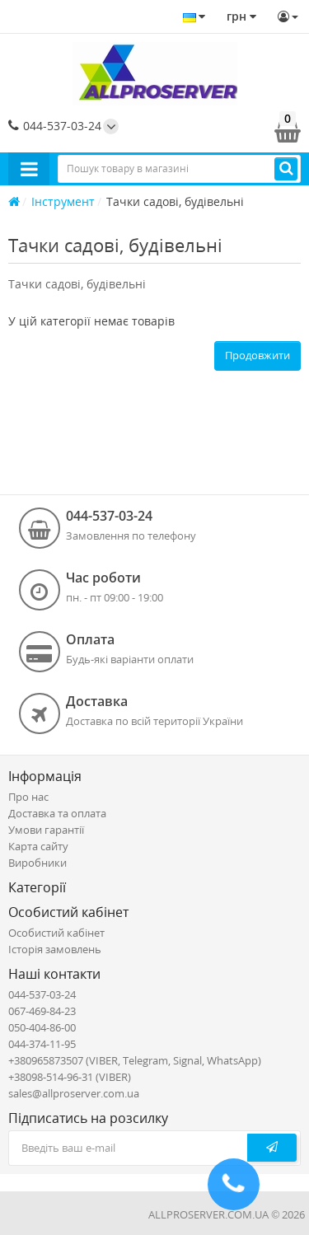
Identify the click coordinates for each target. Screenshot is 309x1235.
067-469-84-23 (42, 1010)
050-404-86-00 (42, 1027)
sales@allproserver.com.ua (73, 1093)
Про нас (28, 796)
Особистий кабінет (56, 932)
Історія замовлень (54, 949)
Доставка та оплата (57, 813)
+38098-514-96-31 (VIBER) (69, 1076)
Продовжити (257, 355)
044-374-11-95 (42, 1043)
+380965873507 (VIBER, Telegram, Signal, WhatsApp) (134, 1060)
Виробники (37, 862)
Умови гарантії (46, 829)
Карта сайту (38, 846)
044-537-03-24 (54, 125)
